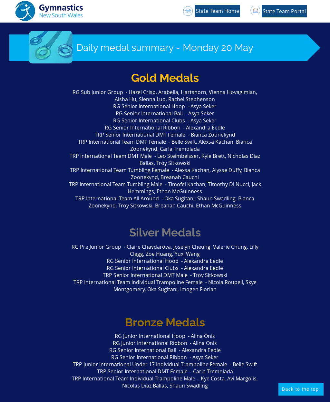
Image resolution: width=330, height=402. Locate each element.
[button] (284, 11)
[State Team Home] (217, 11)
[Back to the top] (301, 389)
